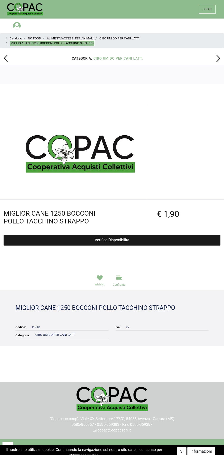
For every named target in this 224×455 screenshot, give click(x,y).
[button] (6, 58)
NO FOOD (34, 38)
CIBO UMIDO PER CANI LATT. (120, 38)
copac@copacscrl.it (112, 430)
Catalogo (16, 38)
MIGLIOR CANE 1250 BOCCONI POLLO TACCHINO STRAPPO (52, 43)
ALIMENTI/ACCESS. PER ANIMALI (70, 38)
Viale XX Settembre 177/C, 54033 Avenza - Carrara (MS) (128, 419)
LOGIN (207, 9)
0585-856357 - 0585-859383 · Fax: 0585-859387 (112, 424)
